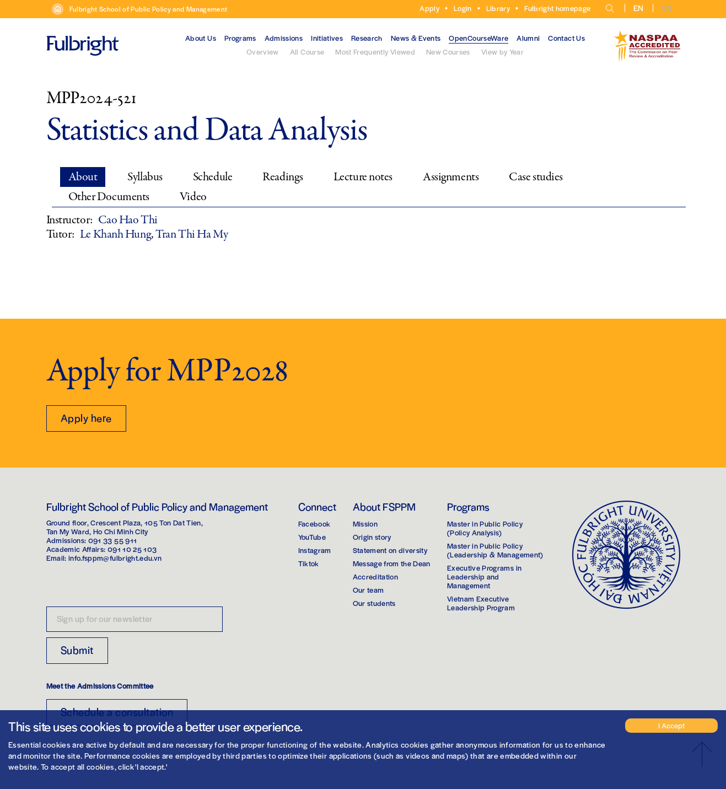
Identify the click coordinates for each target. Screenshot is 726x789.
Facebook (314, 523)
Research (367, 38)
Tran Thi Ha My (191, 234)
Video (193, 197)
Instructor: (69, 220)
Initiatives (327, 38)
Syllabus (144, 177)
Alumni (528, 38)
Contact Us (566, 38)
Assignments (450, 177)
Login (463, 8)
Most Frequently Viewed (375, 51)
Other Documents (108, 197)
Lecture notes (363, 177)
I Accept (671, 725)
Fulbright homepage (557, 8)
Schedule (212, 177)
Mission (365, 523)
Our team (368, 589)
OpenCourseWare (478, 38)
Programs (240, 38)
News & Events (416, 38)
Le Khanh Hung (115, 234)
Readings (282, 177)
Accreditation (376, 576)
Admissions (284, 38)
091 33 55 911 (112, 540)
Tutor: (60, 234)
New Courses (448, 51)
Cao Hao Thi (128, 220)
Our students (374, 603)
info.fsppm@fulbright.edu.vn (115, 557)
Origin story (372, 537)
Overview (262, 51)
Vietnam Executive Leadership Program (481, 603)
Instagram (314, 550)
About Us (200, 38)
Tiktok (308, 563)
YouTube (312, 537)
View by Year (502, 51)
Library (498, 8)
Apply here (86, 417)
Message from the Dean (392, 563)
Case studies (536, 177)
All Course (307, 51)
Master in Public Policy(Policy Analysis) (485, 528)
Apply (429, 8)
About (83, 177)
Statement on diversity (390, 550)
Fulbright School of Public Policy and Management (148, 9)
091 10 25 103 (132, 549)
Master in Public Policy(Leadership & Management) (495, 550)
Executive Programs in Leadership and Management (484, 576)
